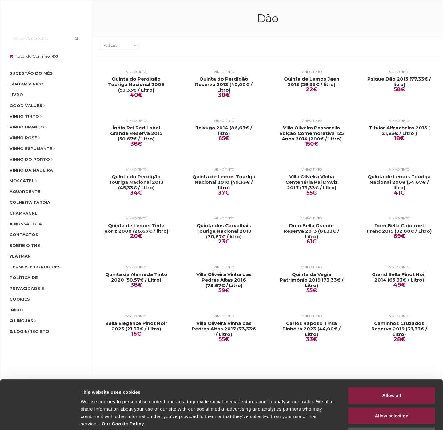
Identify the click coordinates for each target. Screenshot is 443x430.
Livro (16, 94)
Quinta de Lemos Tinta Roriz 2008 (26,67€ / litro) (136, 228)
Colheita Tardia (30, 202)
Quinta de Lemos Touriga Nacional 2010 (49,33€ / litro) (223, 182)
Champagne (24, 213)
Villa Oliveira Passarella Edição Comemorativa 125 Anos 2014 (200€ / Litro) (311, 133)
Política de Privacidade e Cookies (27, 288)
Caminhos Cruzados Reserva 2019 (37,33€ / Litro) (399, 329)
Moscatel (22, 180)
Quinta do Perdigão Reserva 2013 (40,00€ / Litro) (224, 84)
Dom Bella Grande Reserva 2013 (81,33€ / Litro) (311, 231)
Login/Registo (29, 331)
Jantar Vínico (27, 83)
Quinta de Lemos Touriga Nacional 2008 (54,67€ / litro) (399, 182)
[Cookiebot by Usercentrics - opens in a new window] (40, 418)
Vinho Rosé (23, 137)
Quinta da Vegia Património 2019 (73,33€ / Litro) (312, 280)
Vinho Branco (27, 126)
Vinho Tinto (24, 116)
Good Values (26, 105)
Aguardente (25, 191)
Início (16, 309)
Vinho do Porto (30, 159)
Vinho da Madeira (31, 170)
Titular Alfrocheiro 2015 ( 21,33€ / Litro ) (399, 130)
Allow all (391, 349)
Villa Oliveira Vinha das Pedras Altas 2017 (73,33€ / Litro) (224, 329)
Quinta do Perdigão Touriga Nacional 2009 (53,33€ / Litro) (136, 84)
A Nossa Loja (26, 223)
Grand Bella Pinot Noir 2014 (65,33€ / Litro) (399, 277)
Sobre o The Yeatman (25, 250)
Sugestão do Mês (31, 73)
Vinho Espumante (31, 148)
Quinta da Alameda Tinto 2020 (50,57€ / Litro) (136, 277)
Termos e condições (35, 266)
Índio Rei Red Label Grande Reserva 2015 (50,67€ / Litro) (136, 133)
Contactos (24, 234)
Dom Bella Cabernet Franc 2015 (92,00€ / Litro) (399, 228)
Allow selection (391, 369)
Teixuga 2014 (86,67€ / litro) (223, 130)
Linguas (21, 320)
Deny (391, 389)
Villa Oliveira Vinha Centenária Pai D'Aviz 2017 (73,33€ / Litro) (311, 182)
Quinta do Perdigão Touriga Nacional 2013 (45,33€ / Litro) (136, 182)
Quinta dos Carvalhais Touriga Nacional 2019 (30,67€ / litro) (223, 231)
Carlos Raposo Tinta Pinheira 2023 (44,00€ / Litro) (311, 329)
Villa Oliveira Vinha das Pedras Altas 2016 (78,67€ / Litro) (224, 280)
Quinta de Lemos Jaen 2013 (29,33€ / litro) (311, 81)
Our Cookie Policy (123, 377)
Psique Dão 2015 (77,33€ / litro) (399, 81)
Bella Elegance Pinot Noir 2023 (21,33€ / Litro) (136, 326)
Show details (323, 417)
